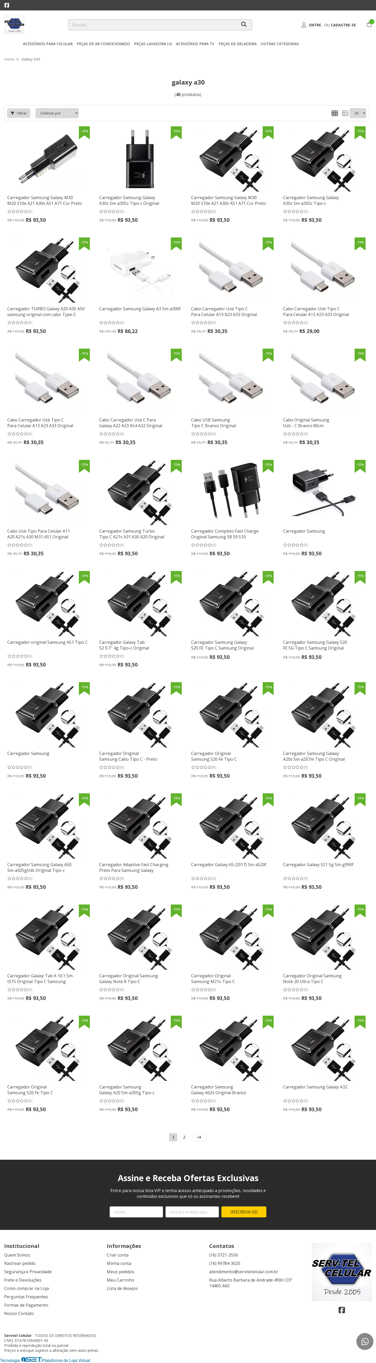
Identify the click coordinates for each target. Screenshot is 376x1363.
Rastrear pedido (20, 1263)
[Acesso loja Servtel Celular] (328, 24)
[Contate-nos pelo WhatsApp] (364, 1341)
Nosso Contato (19, 1313)
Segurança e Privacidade (28, 1272)
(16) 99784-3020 (224, 1263)
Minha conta (119, 1263)
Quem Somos (17, 1255)
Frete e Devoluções (23, 1280)
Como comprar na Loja (26, 1288)
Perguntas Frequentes (26, 1297)
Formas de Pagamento (26, 1305)
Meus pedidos (120, 1272)
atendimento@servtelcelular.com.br (243, 1272)
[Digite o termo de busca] (152, 25)
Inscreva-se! (244, 1212)
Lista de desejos (122, 1288)
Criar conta (117, 1255)
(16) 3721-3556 (223, 1255)
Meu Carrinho (120, 1280)
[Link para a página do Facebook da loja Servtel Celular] (6, 5)
